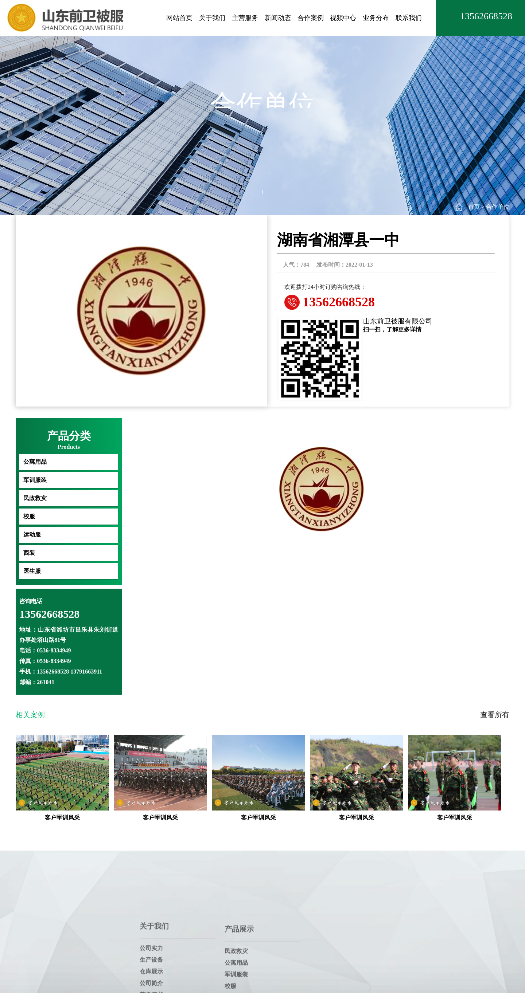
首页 (474, 207)
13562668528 (486, 16)
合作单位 (497, 207)
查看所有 (494, 715)
